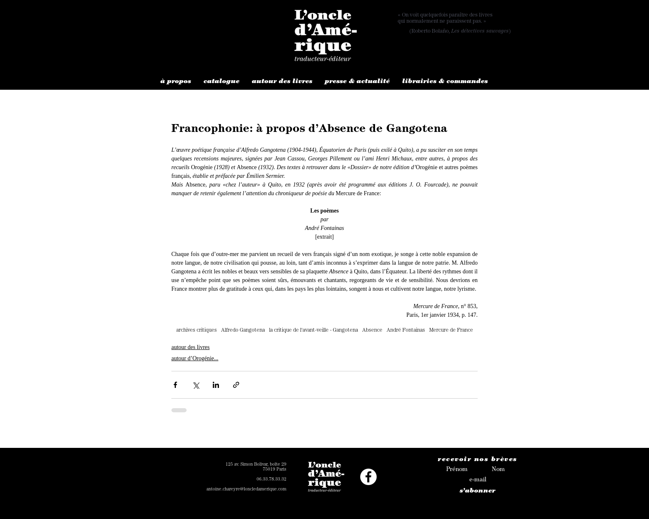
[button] (175, 82)
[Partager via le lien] (236, 385)
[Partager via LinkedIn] (216, 385)
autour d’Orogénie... (195, 358)
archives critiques (196, 330)
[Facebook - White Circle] (368, 477)
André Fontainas (406, 330)
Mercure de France (451, 330)
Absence (372, 330)
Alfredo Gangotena (243, 330)
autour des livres (190, 347)
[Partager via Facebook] (175, 385)
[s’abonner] (477, 491)
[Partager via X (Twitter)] (196, 385)
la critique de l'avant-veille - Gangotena (313, 330)
